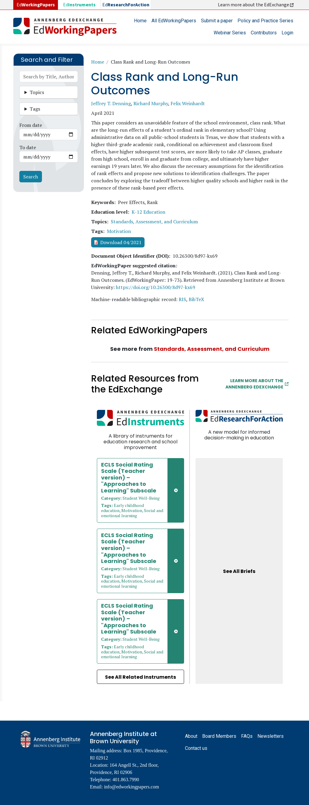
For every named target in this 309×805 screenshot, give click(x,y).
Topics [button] (37, 92)
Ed (79, 5)
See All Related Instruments (140, 677)
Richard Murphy (150, 103)
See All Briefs (239, 571)
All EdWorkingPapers (173, 21)
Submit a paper (217, 21)
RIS (182, 299)
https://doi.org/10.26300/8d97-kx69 (155, 287)
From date (30, 125)
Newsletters (270, 736)
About (191, 736)
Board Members (219, 736)
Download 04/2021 (121, 242)
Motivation (119, 231)
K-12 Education (148, 212)
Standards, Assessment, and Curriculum (154, 221)
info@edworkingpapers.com (131, 786)
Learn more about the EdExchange (256, 5)
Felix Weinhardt (187, 103)
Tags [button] (35, 108)
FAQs (247, 736)
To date (27, 147)
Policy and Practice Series (265, 21)
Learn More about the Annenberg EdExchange (256, 384)
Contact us (196, 748)
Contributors (264, 33)
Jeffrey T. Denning (111, 103)
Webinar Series (230, 33)
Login (287, 33)
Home (140, 21)
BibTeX (196, 299)
